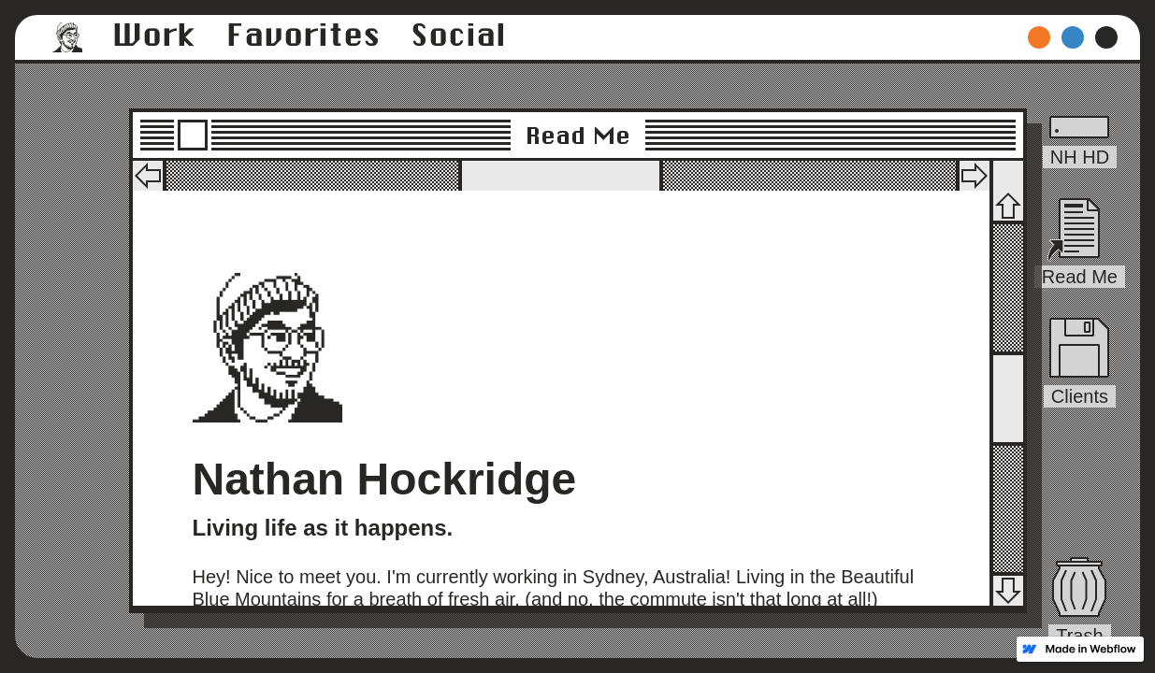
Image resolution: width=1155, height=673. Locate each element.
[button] (67, 37)
